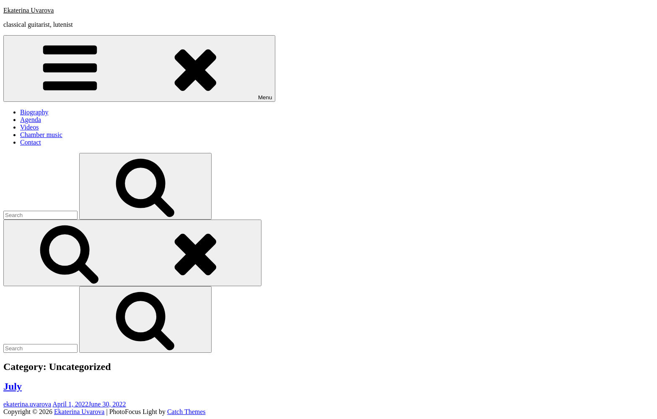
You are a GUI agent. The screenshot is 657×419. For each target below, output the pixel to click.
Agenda (30, 119)
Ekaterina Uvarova (28, 10)
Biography (34, 112)
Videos (29, 127)
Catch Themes (186, 411)
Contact (30, 142)
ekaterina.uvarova (27, 404)
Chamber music (41, 134)
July (12, 386)
